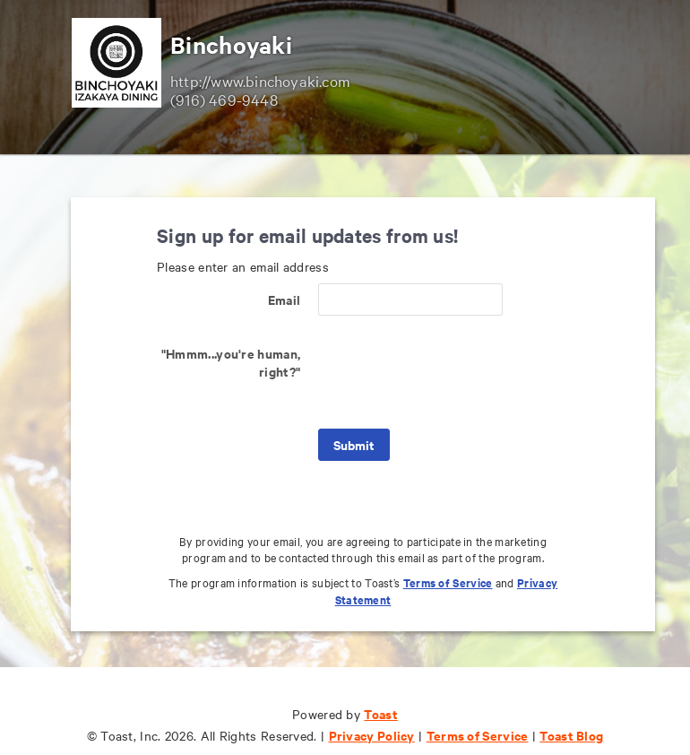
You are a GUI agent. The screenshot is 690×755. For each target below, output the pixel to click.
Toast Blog (571, 734)
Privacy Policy (372, 734)
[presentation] (454, 372)
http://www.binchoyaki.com (260, 80)
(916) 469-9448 (224, 99)
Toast (381, 713)
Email (284, 299)
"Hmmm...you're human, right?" (230, 361)
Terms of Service (448, 582)
